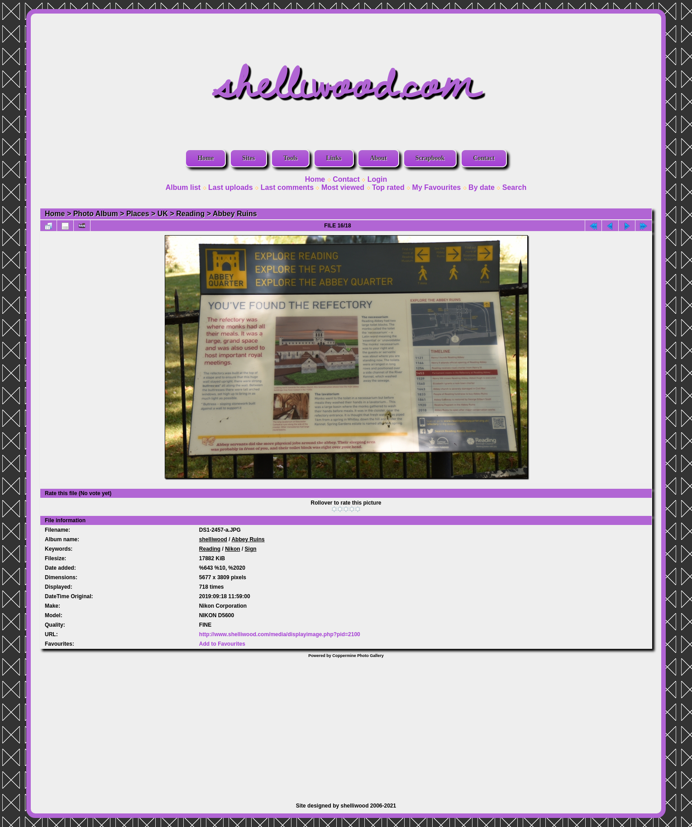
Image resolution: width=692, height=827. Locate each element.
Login (377, 179)
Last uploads (230, 187)
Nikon (232, 549)
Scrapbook (430, 158)
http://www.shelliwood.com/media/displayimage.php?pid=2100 (279, 634)
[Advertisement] (346, 725)
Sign (251, 549)
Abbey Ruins (235, 213)
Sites (248, 158)
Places (137, 213)
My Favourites (436, 187)
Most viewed (342, 187)
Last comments (287, 187)
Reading (190, 213)
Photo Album (95, 213)
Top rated (388, 187)
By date (481, 187)
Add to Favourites (222, 644)
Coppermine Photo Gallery (358, 655)
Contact (483, 158)
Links (333, 158)
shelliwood (213, 539)
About (378, 158)
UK (162, 213)
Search (514, 187)
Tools (290, 158)
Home (205, 158)
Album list (183, 187)
